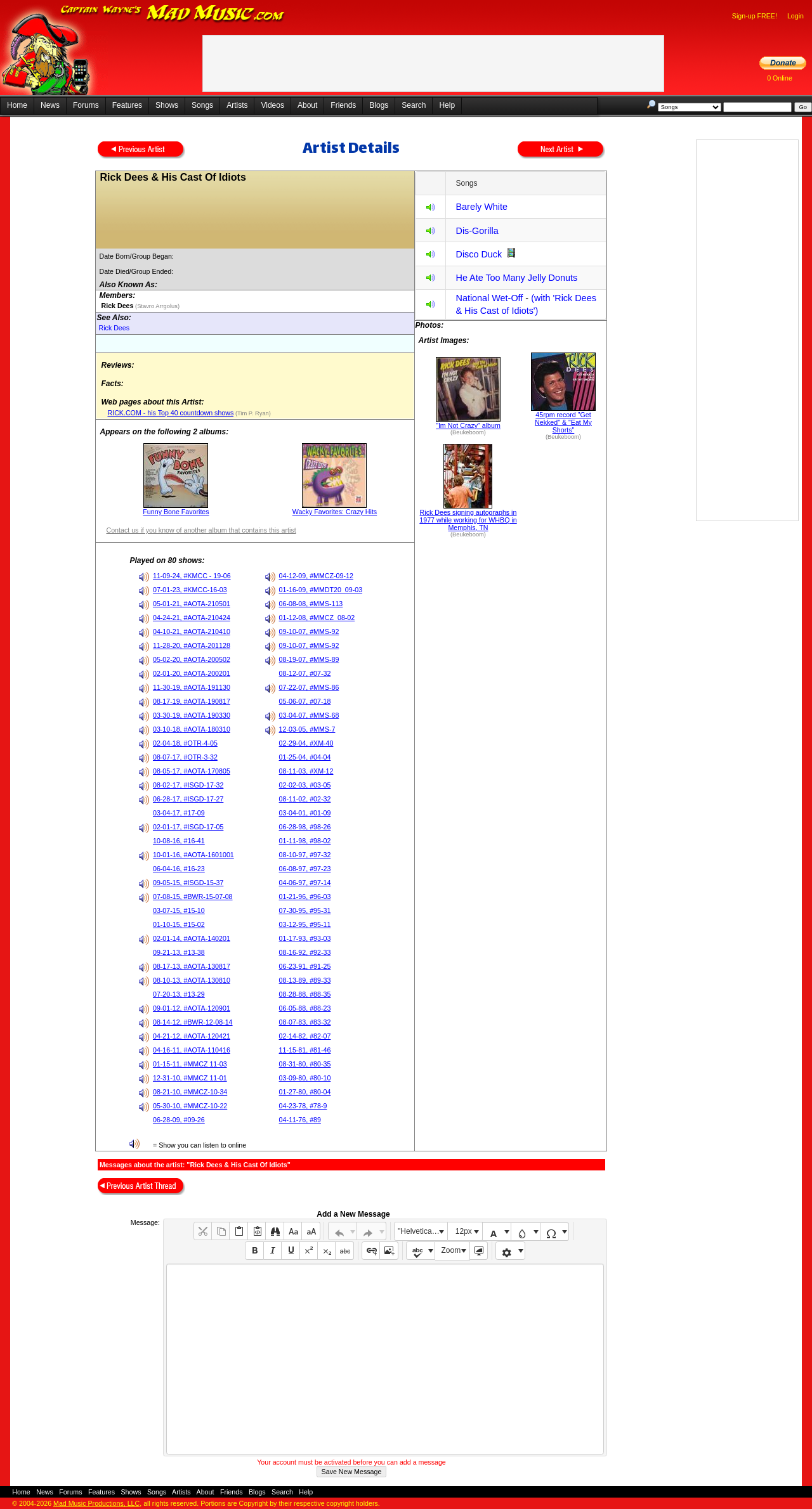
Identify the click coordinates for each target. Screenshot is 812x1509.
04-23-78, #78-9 (303, 1106)
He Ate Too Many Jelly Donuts (516, 278)
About (307, 105)
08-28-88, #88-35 (305, 994)
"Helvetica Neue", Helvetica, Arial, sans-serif (422, 1231)
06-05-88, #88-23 (305, 1008)
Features (127, 105)
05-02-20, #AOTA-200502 (191, 659)
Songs (202, 105)
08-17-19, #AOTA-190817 (191, 701)
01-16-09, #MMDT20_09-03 (321, 589)
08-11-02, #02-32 (305, 799)
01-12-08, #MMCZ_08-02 (317, 617)
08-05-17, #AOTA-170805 (191, 771)
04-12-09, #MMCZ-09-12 (316, 576)
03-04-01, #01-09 (305, 813)
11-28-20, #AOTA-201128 (191, 645)
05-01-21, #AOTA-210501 (191, 603)
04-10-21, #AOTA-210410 (191, 631)
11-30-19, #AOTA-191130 (191, 687)
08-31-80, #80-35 (305, 1064)
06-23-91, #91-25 (305, 966)
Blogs (378, 105)
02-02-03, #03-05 (305, 785)
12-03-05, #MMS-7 (307, 729)
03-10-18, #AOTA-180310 (191, 729)
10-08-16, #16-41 (179, 841)
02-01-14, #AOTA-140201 (191, 938)
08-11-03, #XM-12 (306, 771)
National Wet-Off (489, 298)
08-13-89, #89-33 (305, 980)
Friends (343, 105)
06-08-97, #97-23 (305, 868)
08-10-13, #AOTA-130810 (191, 980)
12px (463, 1231)
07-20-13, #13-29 (179, 994)
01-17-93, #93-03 (305, 938)
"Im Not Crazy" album (468, 425)
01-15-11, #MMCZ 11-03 (190, 1064)
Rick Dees (113, 328)
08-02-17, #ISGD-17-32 (188, 785)
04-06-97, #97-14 (305, 882)
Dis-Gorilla (476, 231)
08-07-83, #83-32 (305, 1022)
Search (414, 105)
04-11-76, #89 (300, 1120)
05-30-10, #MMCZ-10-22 (190, 1106)
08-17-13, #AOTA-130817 (191, 966)
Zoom (451, 1250)
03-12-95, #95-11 (305, 924)
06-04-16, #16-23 (179, 868)
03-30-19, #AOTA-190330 (191, 715)
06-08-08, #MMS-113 (311, 603)
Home (17, 105)
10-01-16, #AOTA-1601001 (193, 854)
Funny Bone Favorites (176, 511)
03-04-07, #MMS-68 (309, 715)
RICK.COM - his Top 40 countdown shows (170, 413)
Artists (236, 105)
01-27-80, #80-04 (305, 1092)
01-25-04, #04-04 (305, 757)
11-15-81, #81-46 (305, 1050)
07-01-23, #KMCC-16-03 (190, 589)
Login (795, 16)
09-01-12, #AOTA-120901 (191, 1008)
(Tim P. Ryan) (252, 413)
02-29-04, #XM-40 (306, 743)
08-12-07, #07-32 (305, 673)
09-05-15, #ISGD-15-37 (188, 882)
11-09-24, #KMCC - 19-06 (192, 576)
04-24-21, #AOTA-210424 (191, 617)
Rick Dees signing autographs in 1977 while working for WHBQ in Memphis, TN (467, 519)
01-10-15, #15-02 (179, 924)
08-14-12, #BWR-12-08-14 (193, 1022)
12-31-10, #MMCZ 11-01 (190, 1078)
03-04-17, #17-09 (179, 813)
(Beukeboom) (468, 432)
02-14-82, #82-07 (305, 1036)
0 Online (779, 78)
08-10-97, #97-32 (305, 854)
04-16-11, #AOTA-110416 (191, 1050)
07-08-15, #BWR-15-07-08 (193, 896)
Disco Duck (478, 254)
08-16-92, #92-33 (305, 952)
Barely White (481, 207)
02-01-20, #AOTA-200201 (191, 673)
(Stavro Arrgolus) (156, 306)
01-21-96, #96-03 (305, 896)
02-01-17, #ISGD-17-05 (188, 827)
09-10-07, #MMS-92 (309, 631)
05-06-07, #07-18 (305, 701)
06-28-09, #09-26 (179, 1120)
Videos (272, 105)
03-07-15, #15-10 (179, 910)
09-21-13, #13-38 (179, 952)
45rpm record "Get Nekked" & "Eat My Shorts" (563, 422)
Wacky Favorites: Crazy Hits (334, 511)
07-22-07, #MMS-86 (309, 687)
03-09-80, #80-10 (305, 1078)
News (50, 105)
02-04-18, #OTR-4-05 (185, 743)
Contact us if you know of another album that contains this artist (201, 530)
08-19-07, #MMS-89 (309, 659)
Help (447, 105)
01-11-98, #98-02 (305, 841)
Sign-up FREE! (754, 16)
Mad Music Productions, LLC (96, 1503)
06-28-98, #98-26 (305, 827)
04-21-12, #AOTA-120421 (191, 1036)
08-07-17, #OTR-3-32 (185, 757)
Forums (86, 105)
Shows (166, 105)
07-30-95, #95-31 (305, 910)
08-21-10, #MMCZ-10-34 (190, 1092)
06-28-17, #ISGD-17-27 (188, 799)
